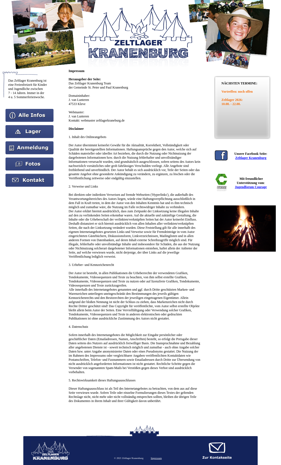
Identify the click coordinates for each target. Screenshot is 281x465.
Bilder (30, 159)
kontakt (30, 176)
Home (29, 111)
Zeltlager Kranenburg (250, 158)
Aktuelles (29, 127)
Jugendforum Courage (251, 187)
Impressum (156, 458)
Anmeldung (29, 143)
